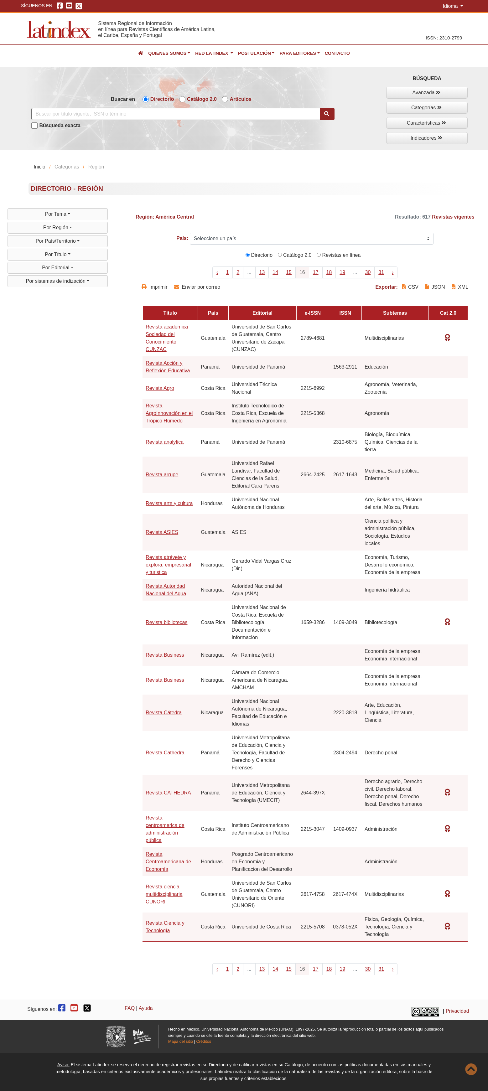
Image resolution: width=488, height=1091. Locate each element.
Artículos (240, 99)
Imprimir (154, 287)
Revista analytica (165, 442)
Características (426, 123)
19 (342, 272)
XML (460, 287)
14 (275, 272)
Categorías (426, 107)
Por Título (56, 254)
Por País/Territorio (56, 241)
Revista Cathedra (165, 752)
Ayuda (146, 1008)
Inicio (39, 166)
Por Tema (56, 214)
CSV (411, 287)
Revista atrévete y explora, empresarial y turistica (168, 565)
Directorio (162, 99)
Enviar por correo (197, 287)
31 (381, 272)
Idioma (451, 6)
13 (262, 272)
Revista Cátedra (164, 712)
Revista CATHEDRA (168, 792)
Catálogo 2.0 (202, 99)
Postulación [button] (254, 53)
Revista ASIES (162, 532)
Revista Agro (160, 388)
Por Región (56, 227)
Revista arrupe (162, 474)
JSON (435, 287)
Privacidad (457, 1011)
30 (368, 272)
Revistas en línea (339, 255)
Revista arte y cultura (169, 503)
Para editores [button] (297, 53)
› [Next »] (392, 272)
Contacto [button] (337, 53)
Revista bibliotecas (166, 622)
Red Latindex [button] (212, 53)
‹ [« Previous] (217, 272)
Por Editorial (56, 267)
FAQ (130, 1008)
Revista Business (165, 655)
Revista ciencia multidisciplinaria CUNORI (164, 894)
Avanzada (426, 92)
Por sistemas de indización (56, 281)
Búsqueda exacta (59, 125)
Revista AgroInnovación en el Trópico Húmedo (169, 413)
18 (329, 272)
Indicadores (426, 138)
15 (289, 272)
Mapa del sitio (180, 1041)
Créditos (203, 1041)
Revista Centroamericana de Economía (168, 861)
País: (182, 238)
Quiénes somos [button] (167, 53)
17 (316, 272)
